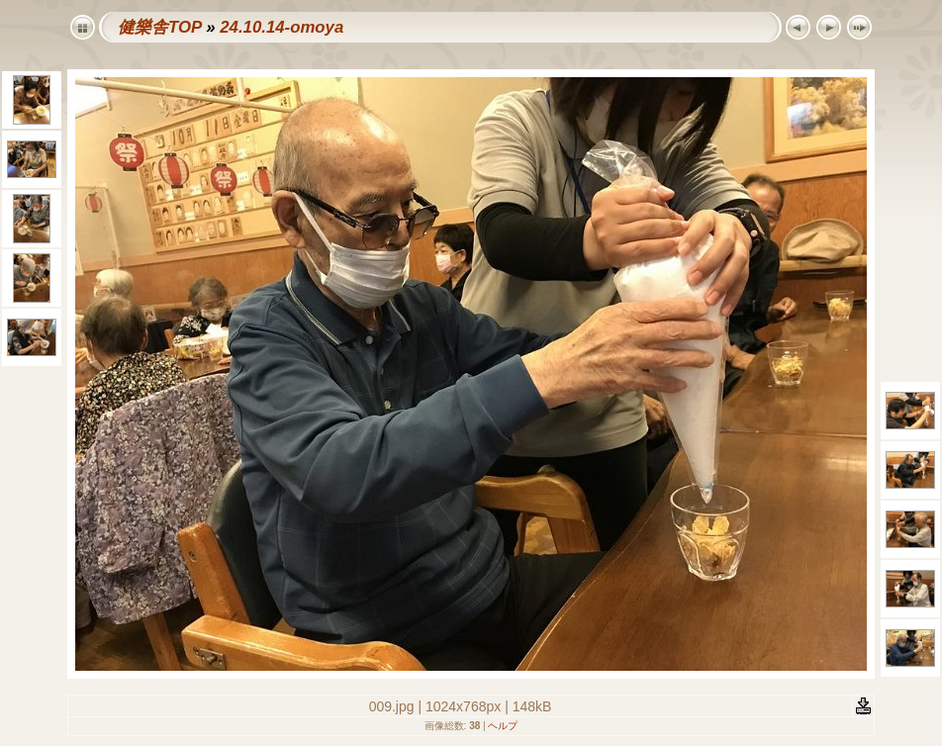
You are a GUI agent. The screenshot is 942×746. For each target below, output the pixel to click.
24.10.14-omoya (281, 27)
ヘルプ (503, 725)
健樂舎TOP (160, 27)
